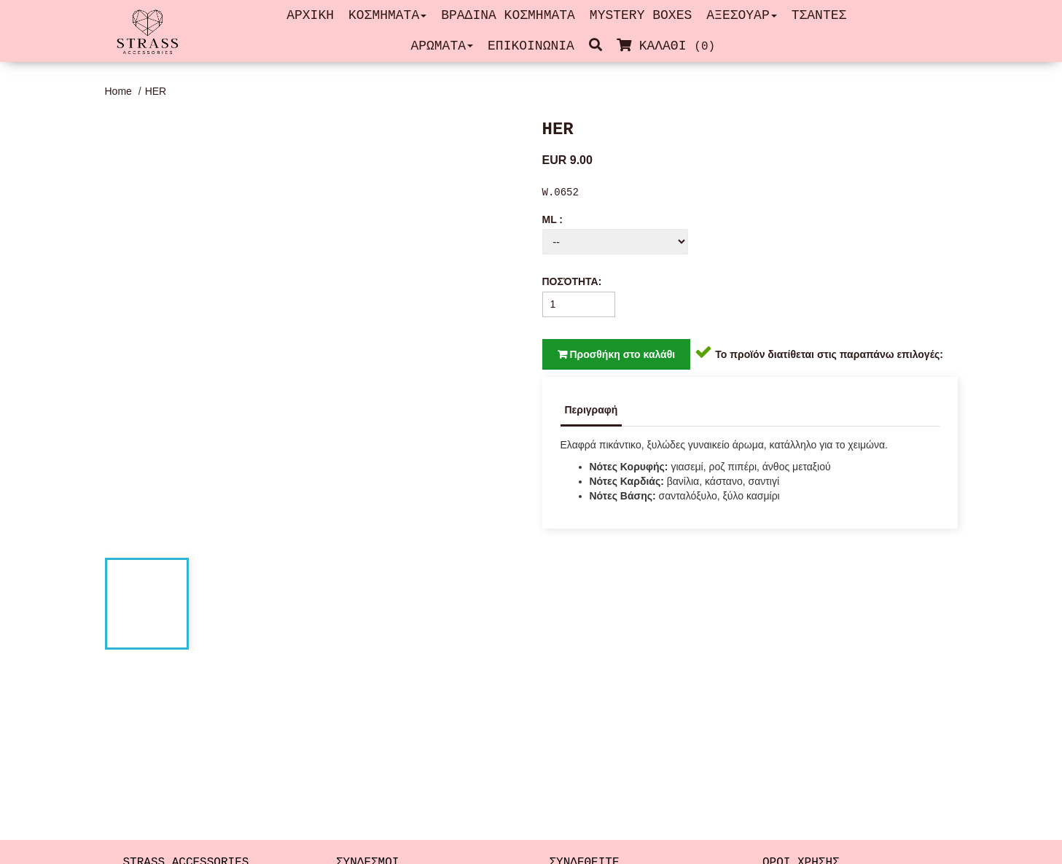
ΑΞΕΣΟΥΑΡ (741, 15)
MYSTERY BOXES (641, 15)
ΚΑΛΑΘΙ (669, 46)
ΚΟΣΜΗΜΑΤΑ (387, 15)
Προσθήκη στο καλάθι (617, 354)
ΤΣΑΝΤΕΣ (819, 15)
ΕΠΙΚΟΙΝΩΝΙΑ (531, 46)
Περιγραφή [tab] (591, 410)
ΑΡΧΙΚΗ (310, 15)
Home (120, 91)
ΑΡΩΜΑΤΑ (441, 46)
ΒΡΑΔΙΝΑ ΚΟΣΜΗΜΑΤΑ (508, 15)
